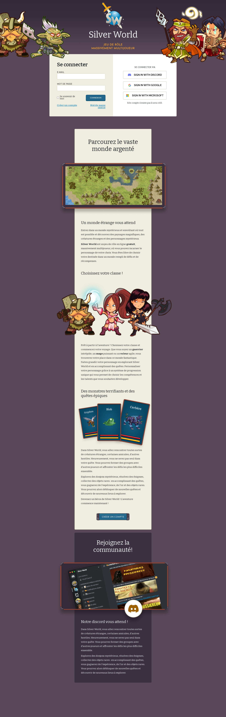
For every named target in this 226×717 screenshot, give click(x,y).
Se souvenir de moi (67, 97)
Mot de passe (64, 84)
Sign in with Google (145, 85)
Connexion (95, 98)
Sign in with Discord (145, 74)
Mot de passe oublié (97, 106)
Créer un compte (67, 105)
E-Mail (60, 72)
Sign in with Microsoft (145, 95)
